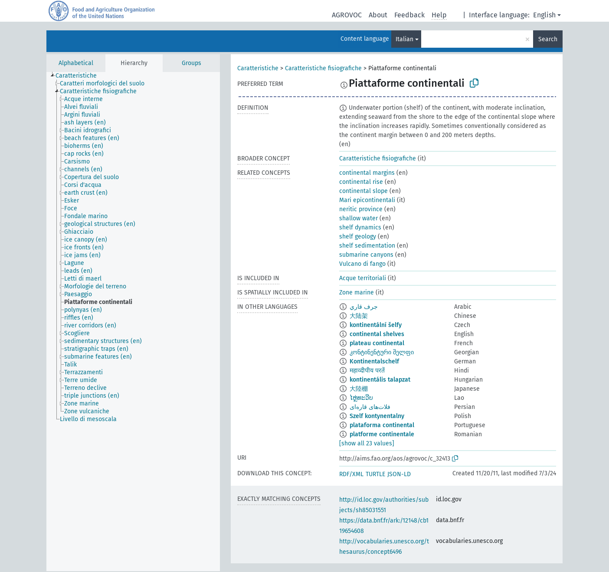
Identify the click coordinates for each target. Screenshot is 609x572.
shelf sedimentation (367, 245)
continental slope (363, 191)
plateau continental (377, 343)
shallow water (358, 218)
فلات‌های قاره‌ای (370, 407)
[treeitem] (80, 76)
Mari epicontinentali (367, 200)
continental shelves (377, 334)
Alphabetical (76, 63)
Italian (404, 39)
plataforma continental (382, 425)
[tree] (133, 321)
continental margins (367, 173)
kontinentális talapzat (380, 379)
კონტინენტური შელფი (382, 352)
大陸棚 (359, 388)
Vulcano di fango (362, 264)
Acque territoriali (362, 278)
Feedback (409, 15)
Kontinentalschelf (374, 361)
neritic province (361, 209)
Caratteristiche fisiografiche (323, 68)
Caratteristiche (257, 68)
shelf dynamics (360, 227)
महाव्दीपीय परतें (367, 370)
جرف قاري (364, 307)
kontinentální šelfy (376, 325)
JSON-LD (399, 474)
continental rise (361, 182)
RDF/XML (351, 474)
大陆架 (359, 316)
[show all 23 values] (366, 443)
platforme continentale (382, 434)
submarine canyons (366, 254)
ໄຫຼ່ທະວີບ (361, 398)
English (544, 15)
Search (547, 39)
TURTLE (375, 474)
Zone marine (356, 292)
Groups (191, 63)
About (378, 15)
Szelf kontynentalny (377, 416)
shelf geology (357, 236)
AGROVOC (347, 15)
